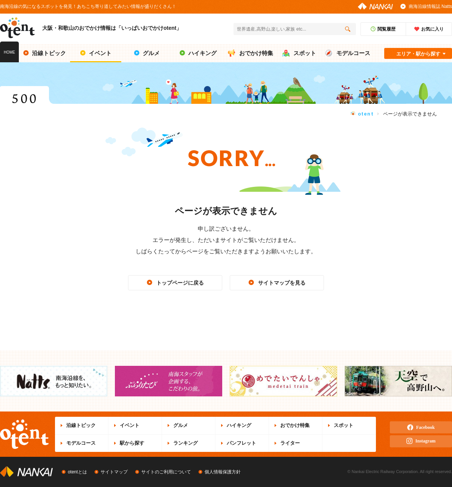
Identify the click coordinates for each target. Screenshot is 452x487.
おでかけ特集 (295, 425)
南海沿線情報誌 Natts (430, 6)
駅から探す (132, 443)
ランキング (185, 443)
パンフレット (241, 443)
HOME (9, 52)
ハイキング (239, 425)
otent (366, 114)
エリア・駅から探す (418, 54)
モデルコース (81, 443)
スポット (343, 425)
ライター (290, 443)
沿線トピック (81, 425)
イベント (129, 425)
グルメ (180, 425)
